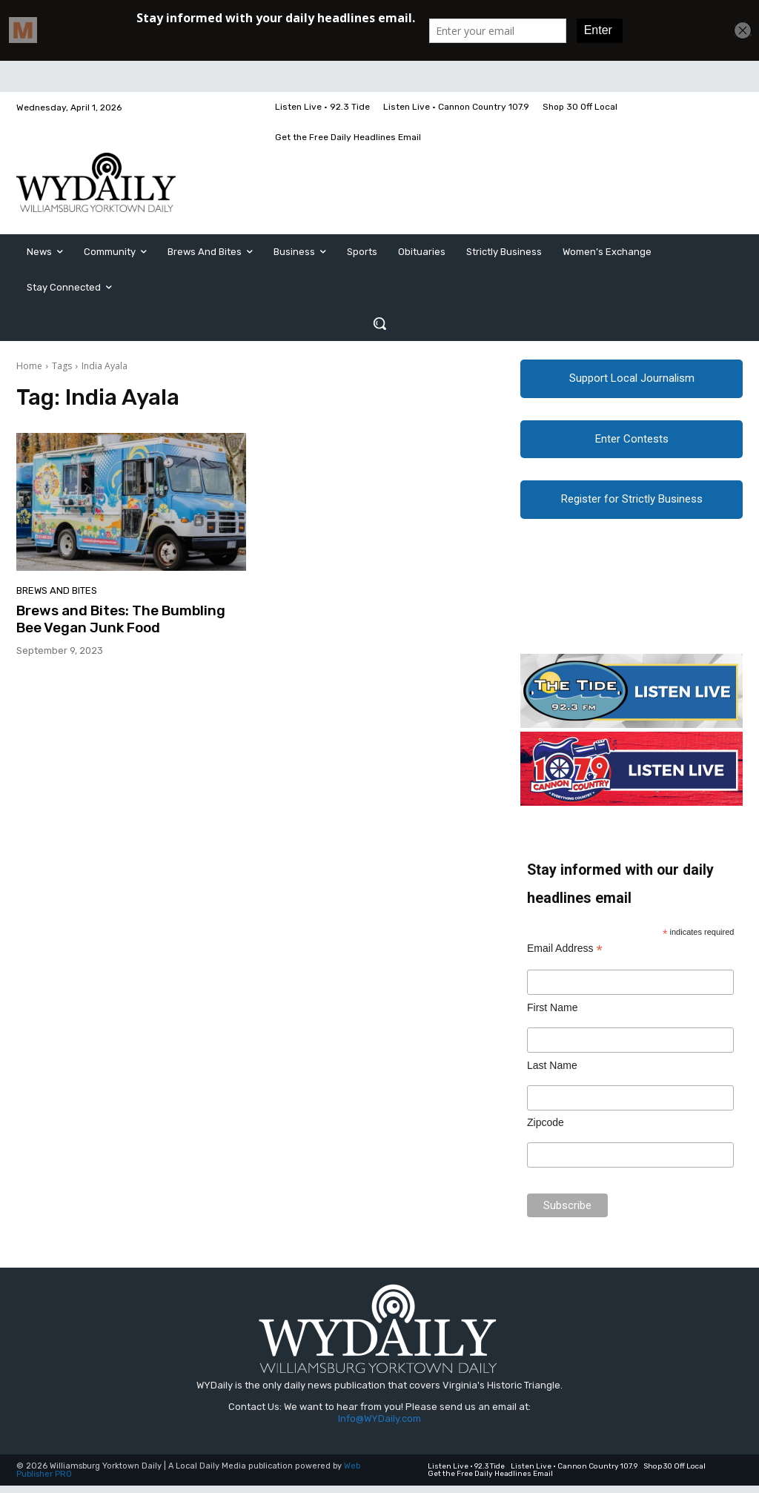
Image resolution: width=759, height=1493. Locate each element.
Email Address (565, 956)
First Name (552, 1015)
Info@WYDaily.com (379, 1425)
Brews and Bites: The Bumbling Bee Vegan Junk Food (120, 619)
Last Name (552, 1073)
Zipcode (545, 1130)
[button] (379, 323)
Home (29, 366)
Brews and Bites (56, 590)
